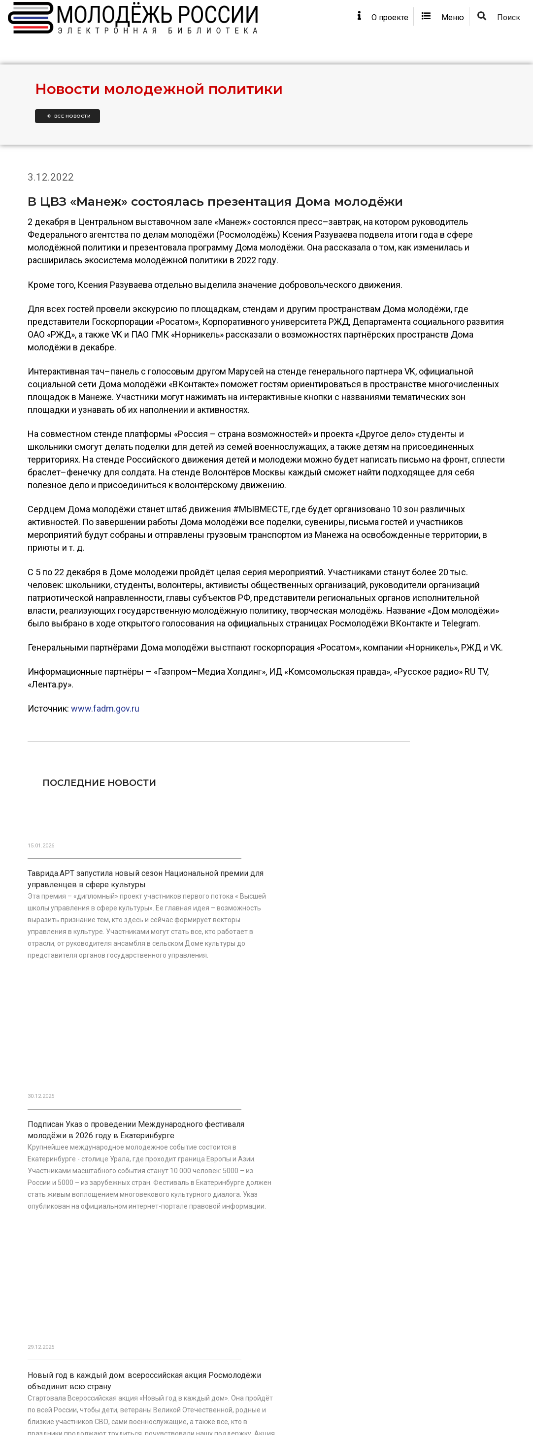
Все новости (69, 132)
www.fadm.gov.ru (105, 745)
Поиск (497, 25)
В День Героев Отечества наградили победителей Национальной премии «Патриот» (253, 1158)
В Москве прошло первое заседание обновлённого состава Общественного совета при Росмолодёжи (418, 1163)
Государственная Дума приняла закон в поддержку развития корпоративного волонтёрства (86, 1158)
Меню (436, 25)
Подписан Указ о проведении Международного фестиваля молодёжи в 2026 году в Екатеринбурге (246, 918)
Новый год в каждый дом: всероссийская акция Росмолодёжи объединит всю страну (423, 913)
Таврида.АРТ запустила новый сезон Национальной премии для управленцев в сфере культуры (89, 913)
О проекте (368, 25)
